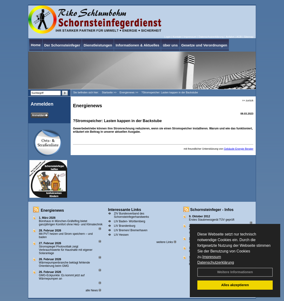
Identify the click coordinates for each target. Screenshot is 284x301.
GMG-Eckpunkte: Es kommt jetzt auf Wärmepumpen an (62, 277)
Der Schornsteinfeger (62, 45)
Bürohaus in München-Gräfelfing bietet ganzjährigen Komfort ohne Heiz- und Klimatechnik (70, 222)
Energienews (52, 210)
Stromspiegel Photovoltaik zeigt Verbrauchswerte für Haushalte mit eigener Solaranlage (65, 250)
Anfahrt (230, 36)
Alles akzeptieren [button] (235, 285)
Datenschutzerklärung (215, 262)
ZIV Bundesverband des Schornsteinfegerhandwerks (131, 215)
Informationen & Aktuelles (137, 45)
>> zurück (247, 100)
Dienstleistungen (98, 45)
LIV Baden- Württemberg (129, 221)
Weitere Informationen (235, 272)
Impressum (211, 257)
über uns (170, 45)
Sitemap (248, 36)
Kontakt (177, 36)
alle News (93, 290)
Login (167, 36)
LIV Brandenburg (124, 225)
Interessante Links (124, 210)
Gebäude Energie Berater (238, 148)
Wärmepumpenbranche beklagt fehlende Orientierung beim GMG (64, 264)
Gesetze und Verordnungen (204, 45)
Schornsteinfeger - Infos (212, 210)
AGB (239, 36)
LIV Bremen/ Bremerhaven (130, 230)
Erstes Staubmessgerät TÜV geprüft (212, 219)
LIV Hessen (121, 234)
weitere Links (166, 242)
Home (36, 45)
